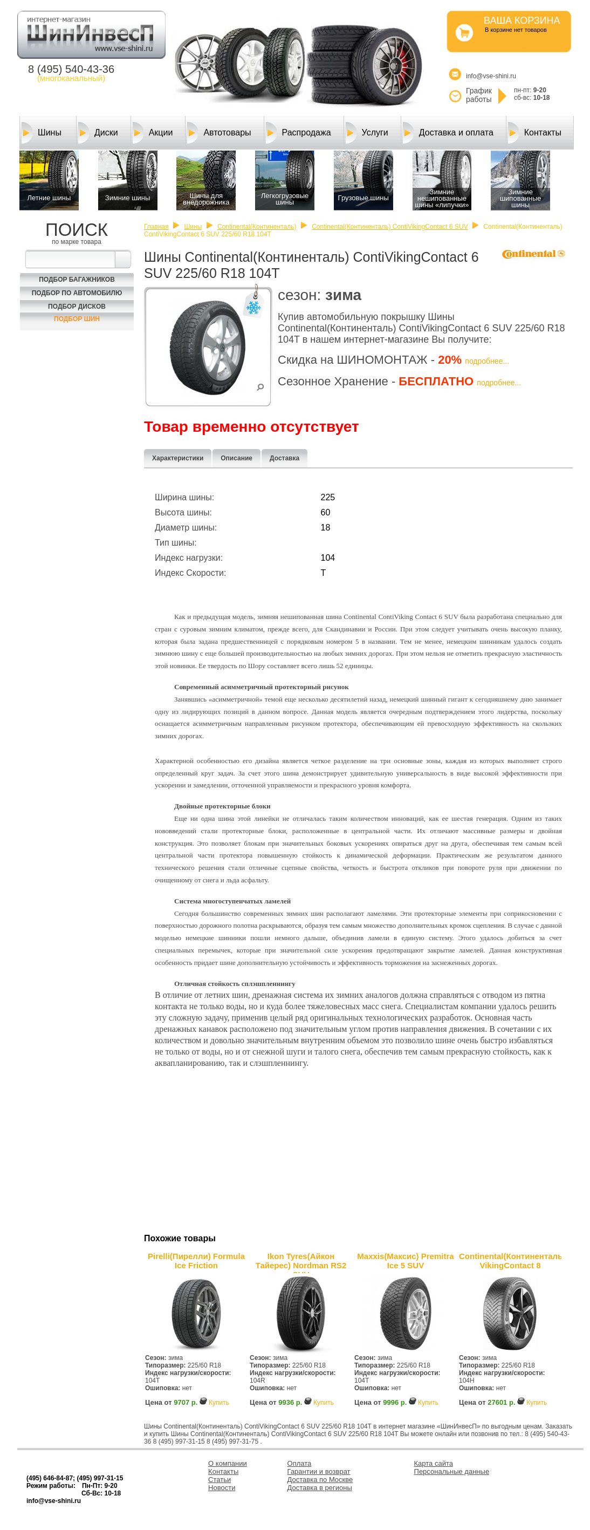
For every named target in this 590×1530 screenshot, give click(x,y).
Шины (41, 132)
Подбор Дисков (77, 306)
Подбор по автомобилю (77, 293)
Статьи (219, 1479)
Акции (153, 132)
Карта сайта (433, 1463)
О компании (227, 1463)
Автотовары (219, 132)
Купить (219, 1402)
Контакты (534, 132)
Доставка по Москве (320, 1479)
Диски (98, 132)
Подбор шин (77, 319)
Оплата (299, 1463)
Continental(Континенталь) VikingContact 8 (510, 1261)
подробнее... (487, 361)
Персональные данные (452, 1471)
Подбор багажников (77, 279)
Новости (221, 1488)
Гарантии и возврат (319, 1471)
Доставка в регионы (319, 1488)
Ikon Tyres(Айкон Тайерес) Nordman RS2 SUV (301, 1262)
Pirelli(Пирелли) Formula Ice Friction (196, 1261)
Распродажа (298, 132)
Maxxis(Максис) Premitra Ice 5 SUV (405, 1261)
